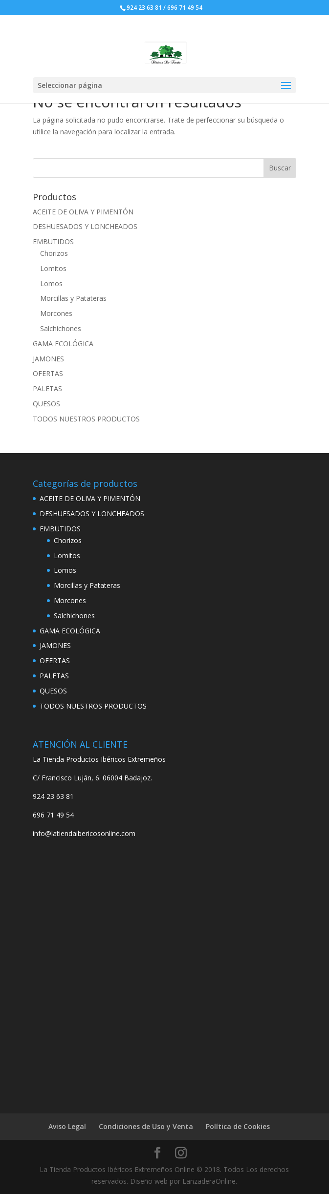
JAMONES (48, 358)
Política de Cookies (238, 1126)
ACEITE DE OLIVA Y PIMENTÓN (83, 211)
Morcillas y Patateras (73, 298)
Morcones (56, 313)
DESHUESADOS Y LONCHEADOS (85, 226)
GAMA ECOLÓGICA (63, 343)
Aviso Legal (67, 1126)
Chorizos (54, 253)
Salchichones (60, 328)
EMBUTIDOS (53, 241)
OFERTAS (48, 373)
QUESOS (46, 403)
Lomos (51, 283)
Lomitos (53, 268)
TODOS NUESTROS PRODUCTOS (86, 418)
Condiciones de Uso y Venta (146, 1126)
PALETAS (47, 388)
